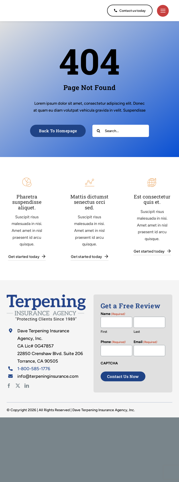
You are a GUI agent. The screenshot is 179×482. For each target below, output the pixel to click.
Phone (113, 342)
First (104, 332)
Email (145, 342)
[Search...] (120, 131)
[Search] (98, 131)
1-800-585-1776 (33, 368)
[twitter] (18, 386)
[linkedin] (26, 386)
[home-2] (46, 296)
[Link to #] (163, 11)
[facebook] (9, 386)
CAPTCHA (109, 363)
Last (137, 332)
